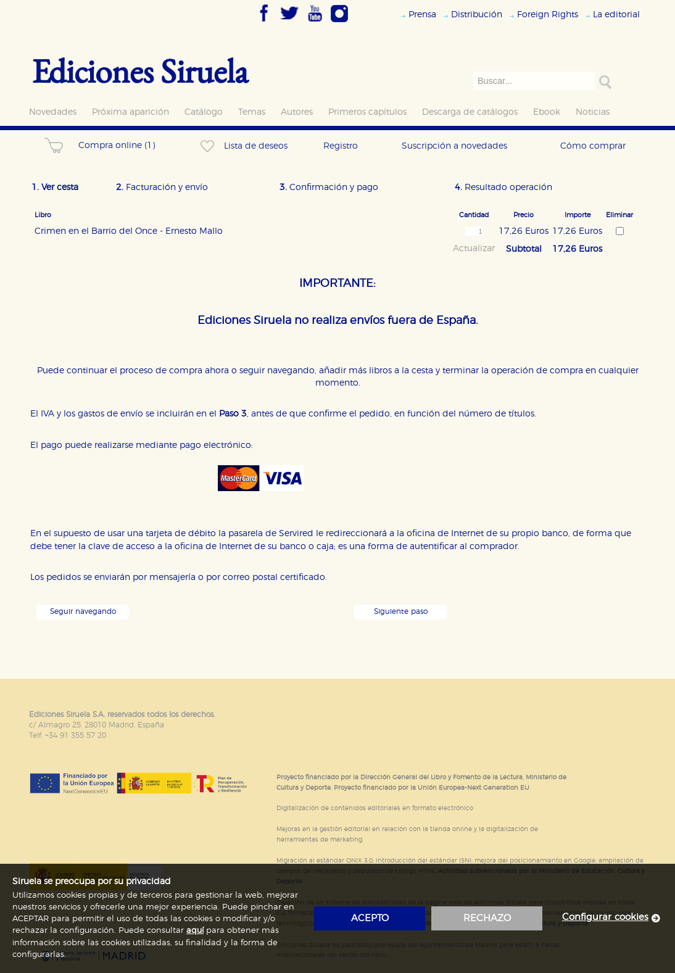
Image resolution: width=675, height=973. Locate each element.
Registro (340, 146)
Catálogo (203, 112)
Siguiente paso (401, 611)
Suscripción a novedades (454, 146)
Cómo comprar (593, 146)
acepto (370, 918)
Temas (251, 112)
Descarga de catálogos (470, 112)
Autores (297, 112)
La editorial (616, 14)
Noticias (593, 112)
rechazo (487, 918)
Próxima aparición (130, 112)
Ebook (546, 112)
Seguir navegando (83, 611)
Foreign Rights (547, 14)
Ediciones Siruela (140, 71)
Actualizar (474, 248)
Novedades (53, 112)
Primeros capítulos (367, 112)
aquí (195, 931)
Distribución (476, 14)
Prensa (422, 14)
